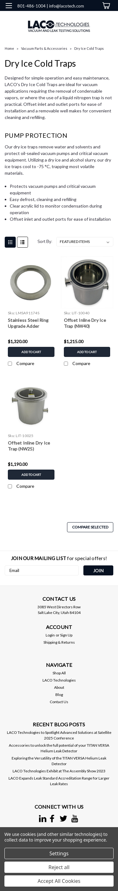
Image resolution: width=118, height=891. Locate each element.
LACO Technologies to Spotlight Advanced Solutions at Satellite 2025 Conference (59, 735)
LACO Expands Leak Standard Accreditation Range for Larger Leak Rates (59, 781)
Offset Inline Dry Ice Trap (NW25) (29, 445)
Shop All (59, 673)
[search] (79, 18)
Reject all (59, 867)
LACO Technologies (59, 680)
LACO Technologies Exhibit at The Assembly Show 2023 (59, 771)
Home (9, 48)
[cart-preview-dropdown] (105, 5)
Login (50, 635)
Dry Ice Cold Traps (89, 48)
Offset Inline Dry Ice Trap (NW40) (85, 323)
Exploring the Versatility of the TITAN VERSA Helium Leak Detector (59, 761)
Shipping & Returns (59, 642)
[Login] (92, 18)
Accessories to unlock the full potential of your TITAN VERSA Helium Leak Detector (59, 748)
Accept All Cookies (59, 881)
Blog (59, 694)
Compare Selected (90, 527)
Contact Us (59, 701)
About (59, 687)
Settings (59, 853)
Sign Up (66, 635)
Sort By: (44, 242)
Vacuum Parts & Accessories (44, 48)
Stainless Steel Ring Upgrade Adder (28, 323)
